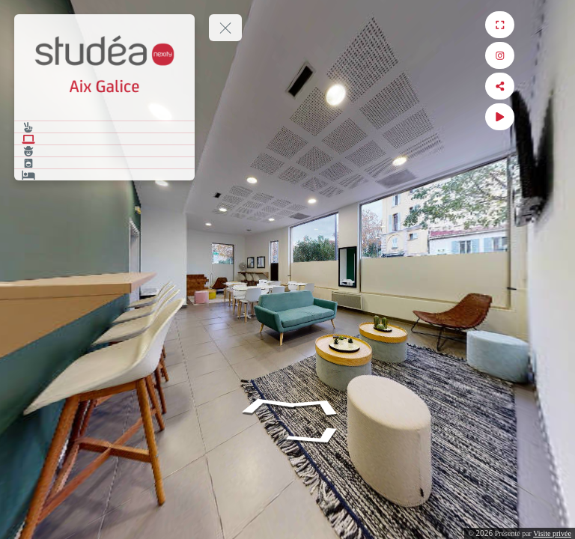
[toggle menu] (225, 27)
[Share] (549, 86)
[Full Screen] (549, 24)
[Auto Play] (549, 116)
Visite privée (552, 533)
